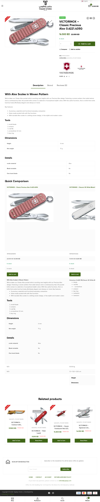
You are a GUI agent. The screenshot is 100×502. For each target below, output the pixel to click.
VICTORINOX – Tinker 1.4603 (39, 432)
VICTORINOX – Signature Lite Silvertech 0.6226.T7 (83, 427)
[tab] (38, 86)
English (85, 1)
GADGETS (69, 58)
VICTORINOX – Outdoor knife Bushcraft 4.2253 (16, 424)
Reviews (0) (62, 85)
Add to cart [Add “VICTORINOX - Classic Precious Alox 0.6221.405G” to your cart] (12, 274)
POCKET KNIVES (77, 58)
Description (38, 85)
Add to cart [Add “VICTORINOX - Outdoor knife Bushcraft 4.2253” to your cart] (16, 440)
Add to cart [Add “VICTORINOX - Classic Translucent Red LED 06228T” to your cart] (61, 440)
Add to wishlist (75, 49)
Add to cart (86, 44)
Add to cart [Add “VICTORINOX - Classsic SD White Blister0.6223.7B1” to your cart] (75, 274)
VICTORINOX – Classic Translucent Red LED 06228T (61, 427)
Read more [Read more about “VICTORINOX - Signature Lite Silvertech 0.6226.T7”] (83, 440)
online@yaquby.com (65, 481)
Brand (50, 85)
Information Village (8, 494)
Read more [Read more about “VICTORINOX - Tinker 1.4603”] (38, 440)
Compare (64, 49)
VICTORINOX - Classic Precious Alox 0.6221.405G (22, 187)
